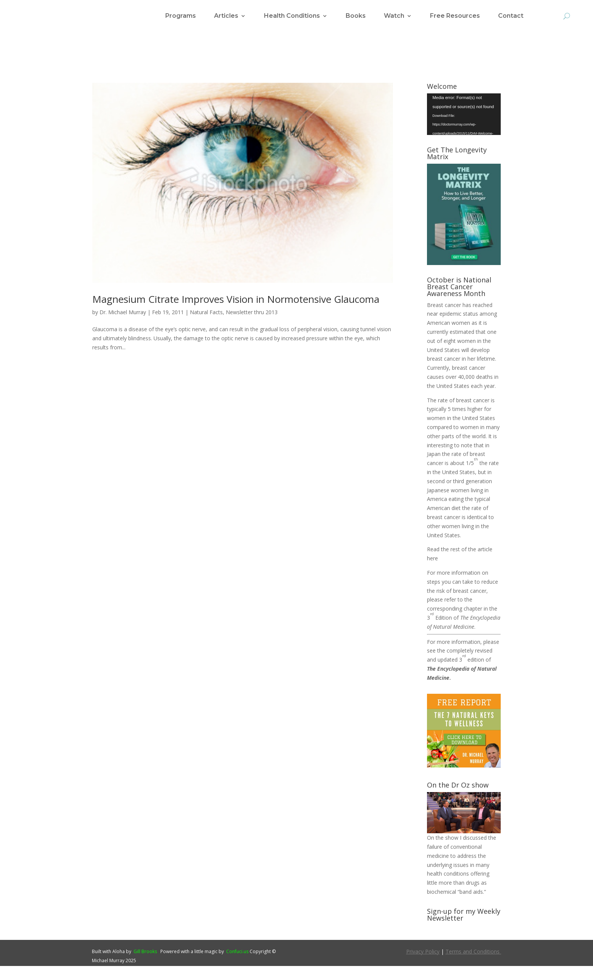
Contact (510, 16)
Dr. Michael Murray (122, 315)
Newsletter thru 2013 (252, 315)
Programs (180, 16)
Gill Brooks (145, 954)
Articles (226, 16)
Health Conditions (292, 16)
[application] (464, 117)
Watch (394, 16)
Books (356, 16)
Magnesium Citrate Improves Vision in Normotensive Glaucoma (235, 302)
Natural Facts (206, 315)
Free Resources (455, 16)
